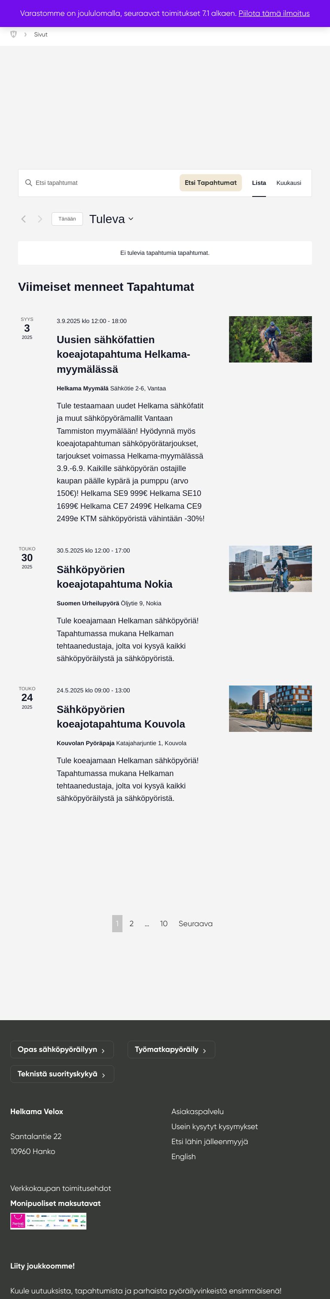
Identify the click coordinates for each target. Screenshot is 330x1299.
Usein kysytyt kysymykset (214, 1126)
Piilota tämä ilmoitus (274, 13)
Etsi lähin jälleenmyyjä (209, 1141)
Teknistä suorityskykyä (62, 1074)
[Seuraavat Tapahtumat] (40, 219)
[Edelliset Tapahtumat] (23, 219)
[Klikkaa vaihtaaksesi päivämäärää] (111, 219)
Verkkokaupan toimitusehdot (60, 1188)
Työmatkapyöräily (171, 1049)
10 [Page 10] (164, 923)
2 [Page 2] (131, 923)
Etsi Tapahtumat (211, 182)
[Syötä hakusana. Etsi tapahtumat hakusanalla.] (99, 182)
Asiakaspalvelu (197, 1111)
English (183, 1156)
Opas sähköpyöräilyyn (62, 1049)
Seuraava (196, 923)
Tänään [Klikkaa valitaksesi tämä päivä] (67, 219)
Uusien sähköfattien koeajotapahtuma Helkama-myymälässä (123, 354)
